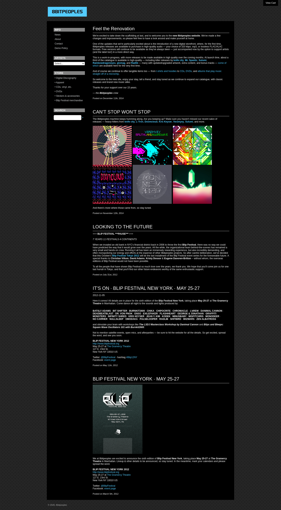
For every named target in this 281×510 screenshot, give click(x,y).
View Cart (271, 3)
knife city (178, 60)
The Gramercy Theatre (119, 346)
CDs (182, 71)
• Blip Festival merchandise (69, 100)
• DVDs (58, 91)
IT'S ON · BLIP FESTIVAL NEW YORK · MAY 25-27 (146, 288)
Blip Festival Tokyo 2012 (125, 255)
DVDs (189, 71)
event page (110, 360)
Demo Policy (61, 48)
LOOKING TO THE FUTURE (123, 226)
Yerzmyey (178, 121)
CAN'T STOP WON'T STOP (121, 111)
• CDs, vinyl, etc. (63, 87)
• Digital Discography (65, 78)
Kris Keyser (165, 121)
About (58, 39)
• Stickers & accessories (67, 96)
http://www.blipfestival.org (106, 343)
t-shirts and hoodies (166, 71)
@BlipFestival (108, 357)
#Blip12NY (131, 357)
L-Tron (139, 121)
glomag (121, 63)
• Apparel (59, 82)
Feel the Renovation (114, 28)
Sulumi (202, 60)
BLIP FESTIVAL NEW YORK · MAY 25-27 (136, 378)
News (57, 34)
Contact (59, 43)
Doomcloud (151, 121)
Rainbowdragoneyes (104, 63)
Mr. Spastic (191, 60)
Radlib (134, 63)
